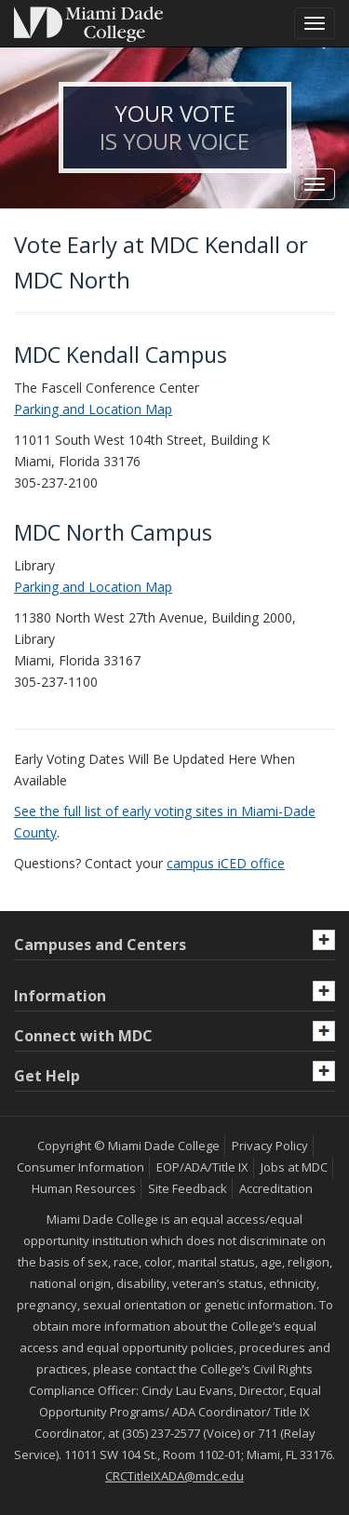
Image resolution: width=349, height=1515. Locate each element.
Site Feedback (187, 1188)
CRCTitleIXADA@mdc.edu (174, 1476)
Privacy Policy (270, 1145)
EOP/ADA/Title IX (202, 1167)
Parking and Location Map (93, 409)
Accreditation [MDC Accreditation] (276, 1188)
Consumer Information (80, 1167)
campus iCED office (226, 863)
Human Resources (84, 1188)
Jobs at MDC (294, 1167)
